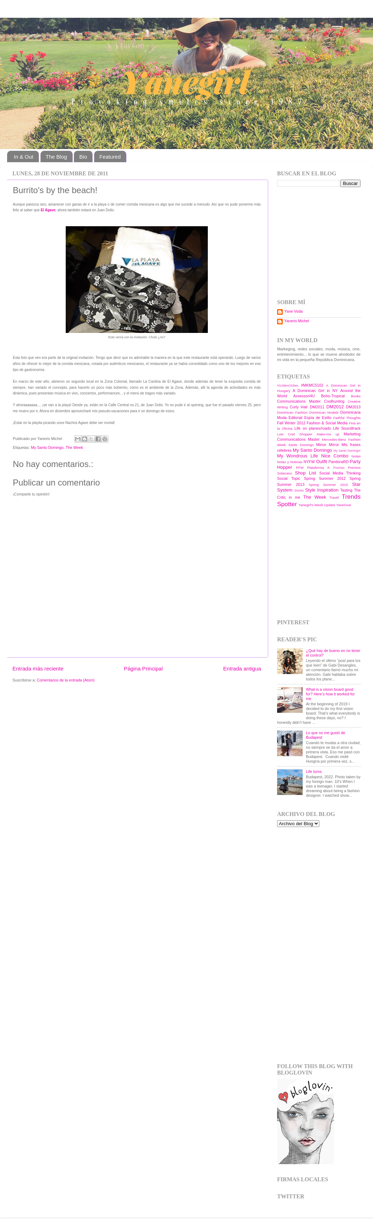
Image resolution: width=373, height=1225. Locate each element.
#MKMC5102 (312, 385)
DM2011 (317, 407)
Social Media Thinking (340, 473)
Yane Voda (293, 311)
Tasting (346, 490)
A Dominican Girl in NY (315, 390)
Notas (356, 456)
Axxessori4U (304, 396)
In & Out (23, 157)
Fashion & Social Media (327, 423)
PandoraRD (338, 462)
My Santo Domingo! (347, 450)
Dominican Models (324, 412)
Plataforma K (318, 468)
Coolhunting (334, 401)
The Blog (56, 157)
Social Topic (288, 478)
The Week (74, 447)
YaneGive (343, 505)
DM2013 (353, 407)
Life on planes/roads (312, 428)
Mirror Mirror (327, 444)
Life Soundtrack (347, 428)
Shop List (305, 473)
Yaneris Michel (296, 321)
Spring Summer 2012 (325, 478)
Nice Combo (334, 455)
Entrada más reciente (38, 668)
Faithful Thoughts (347, 418)
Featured (110, 157)
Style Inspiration (322, 490)
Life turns (313, 771)
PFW (300, 468)
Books (356, 396)
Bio (83, 157)
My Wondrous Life (297, 455)
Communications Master (299, 401)
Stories (299, 490)
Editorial (295, 417)
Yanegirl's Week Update (316, 505)
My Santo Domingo (47, 447)
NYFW (309, 462)
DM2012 (335, 406)
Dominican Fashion (292, 412)
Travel (334, 497)
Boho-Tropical (333, 396)
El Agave (47, 210)
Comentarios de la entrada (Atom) (65, 680)
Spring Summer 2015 (328, 485)
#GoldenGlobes (287, 385)
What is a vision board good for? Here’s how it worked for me (330, 694)
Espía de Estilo (317, 417)
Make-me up (328, 434)
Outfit (321, 461)
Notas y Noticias (289, 462)
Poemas (339, 468)
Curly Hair (299, 407)
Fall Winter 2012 (291, 423)
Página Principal (143, 668)
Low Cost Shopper (294, 434)
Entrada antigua (242, 668)
